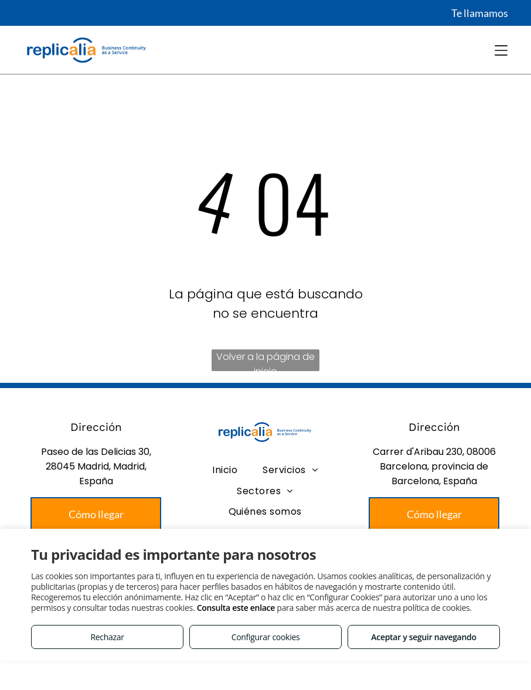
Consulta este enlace (236, 607)
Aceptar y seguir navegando (423, 637)
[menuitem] (224, 470)
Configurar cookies (266, 637)
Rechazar (107, 637)
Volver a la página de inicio (265, 360)
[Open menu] (501, 50)
